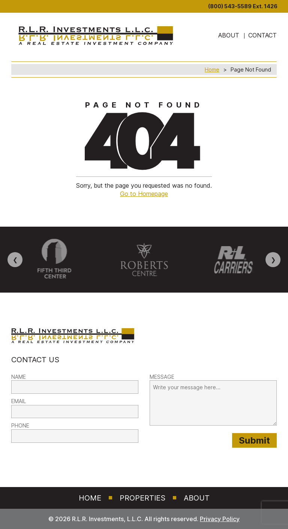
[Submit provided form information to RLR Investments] (254, 440)
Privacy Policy (220, 519)
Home (212, 69)
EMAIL (18, 401)
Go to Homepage (144, 193)
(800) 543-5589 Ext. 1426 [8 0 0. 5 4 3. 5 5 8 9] (243, 6)
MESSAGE (162, 377)
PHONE (20, 425)
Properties (142, 497)
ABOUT (228, 35)
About (197, 497)
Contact (262, 35)
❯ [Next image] (273, 259)
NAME (18, 377)
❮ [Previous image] (15, 259)
